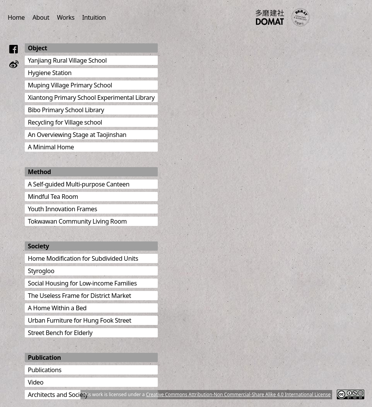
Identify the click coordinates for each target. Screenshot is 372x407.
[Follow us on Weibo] (14, 64)
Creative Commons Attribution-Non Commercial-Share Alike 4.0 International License (238, 394)
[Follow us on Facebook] (14, 49)
